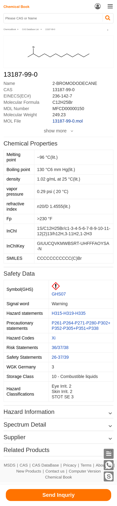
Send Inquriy (58, 495)
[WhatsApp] (109, 465)
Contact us (54, 471)
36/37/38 (60, 347)
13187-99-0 (50, 29)
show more (55, 130)
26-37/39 (60, 357)
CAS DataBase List (30, 29)
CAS (24, 465)
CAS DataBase (45, 465)
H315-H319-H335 (69, 313)
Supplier (15, 437)
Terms (86, 465)
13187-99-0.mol (67, 121)
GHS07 (59, 294)
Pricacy (69, 465)
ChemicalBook (10, 29)
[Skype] (109, 476)
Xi (54, 338)
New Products (28, 471)
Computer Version (85, 471)
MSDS (9, 465)
